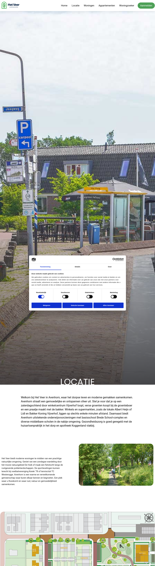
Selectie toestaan (77, 305)
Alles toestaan (108, 305)
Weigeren (46, 305)
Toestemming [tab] (45, 267)
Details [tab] (77, 267)
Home (64, 5)
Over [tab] (110, 267)
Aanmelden (146, 5)
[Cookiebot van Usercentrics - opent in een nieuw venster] (114, 259)
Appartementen (107, 5)
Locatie (75, 5)
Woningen (89, 5)
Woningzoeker (126, 5)
